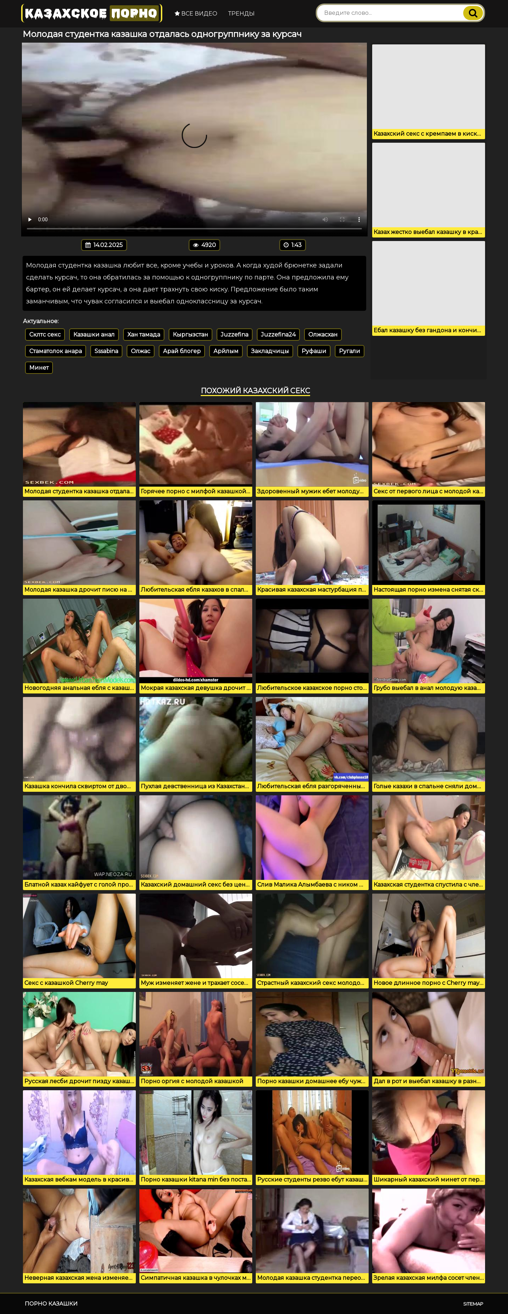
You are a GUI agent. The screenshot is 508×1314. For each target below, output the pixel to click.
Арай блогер (182, 351)
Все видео (196, 13)
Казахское (92, 13)
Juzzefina (234, 334)
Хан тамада (143, 334)
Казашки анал (94, 334)
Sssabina (106, 351)
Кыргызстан (190, 334)
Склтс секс (45, 334)
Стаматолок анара (55, 351)
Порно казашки (51, 1303)
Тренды (241, 13)
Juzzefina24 (278, 334)
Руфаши (314, 351)
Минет (39, 367)
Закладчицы (270, 351)
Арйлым (225, 351)
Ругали (349, 351)
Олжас (140, 351)
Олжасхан (323, 334)
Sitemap (473, 1304)
